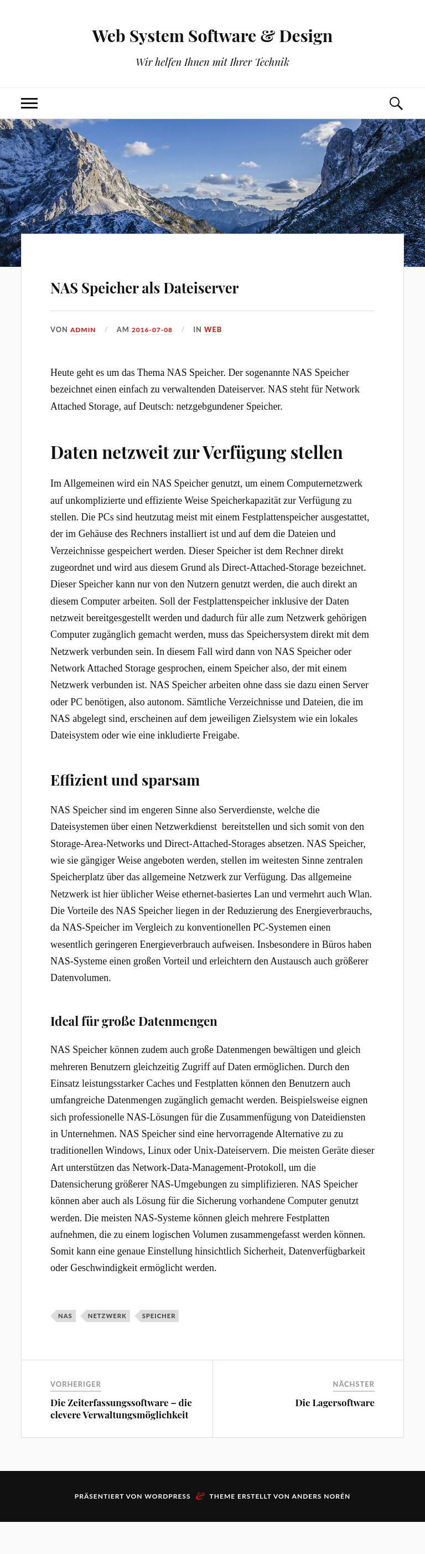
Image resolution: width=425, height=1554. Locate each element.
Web (217, 361)
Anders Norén (321, 1528)
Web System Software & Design (213, 33)
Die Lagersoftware (335, 1434)
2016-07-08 (155, 361)
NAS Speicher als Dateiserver (145, 299)
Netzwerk (107, 1347)
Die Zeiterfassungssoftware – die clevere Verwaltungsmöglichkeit (121, 1440)
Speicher (159, 1347)
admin (84, 361)
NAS (65, 1347)
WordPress (167, 1528)
